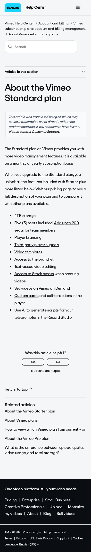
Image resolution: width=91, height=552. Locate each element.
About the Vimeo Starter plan (30, 411)
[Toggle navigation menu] (77, 8)
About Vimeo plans (21, 420)
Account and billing (53, 23)
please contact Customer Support (33, 131)
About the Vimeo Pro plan (27, 438)
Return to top (19, 389)
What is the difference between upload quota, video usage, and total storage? (44, 450)
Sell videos (23, 288)
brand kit (45, 259)
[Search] (41, 47)
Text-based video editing (35, 266)
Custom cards (26, 295)
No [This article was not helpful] (58, 361)
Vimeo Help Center (19, 23)
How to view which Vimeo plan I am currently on (45, 429)
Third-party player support (36, 244)
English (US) (29, 544)
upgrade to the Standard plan (47, 174)
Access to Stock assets (34, 274)
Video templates (28, 252)
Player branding (27, 237)
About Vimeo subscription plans (33, 34)
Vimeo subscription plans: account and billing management (45, 26)
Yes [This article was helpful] (33, 361)
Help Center (35, 7)
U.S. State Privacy (41, 538)
